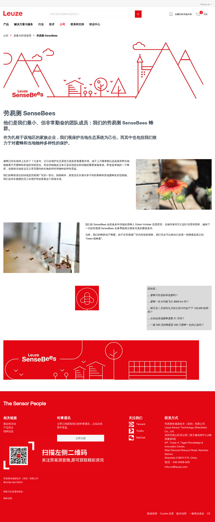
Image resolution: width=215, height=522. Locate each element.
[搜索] (138, 14)
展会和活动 (9, 423)
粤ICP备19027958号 (13, 482)
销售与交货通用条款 (13, 491)
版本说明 (181, 513)
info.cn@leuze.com (176, 466)
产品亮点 (8, 427)
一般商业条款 (196, 513)
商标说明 (7, 498)
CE (208, 513)
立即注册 (81, 438)
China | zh (205, 4)
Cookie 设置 (167, 513)
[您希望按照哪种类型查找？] (91, 14)
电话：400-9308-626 (177, 462)
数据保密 (152, 513)
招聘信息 (8, 431)
